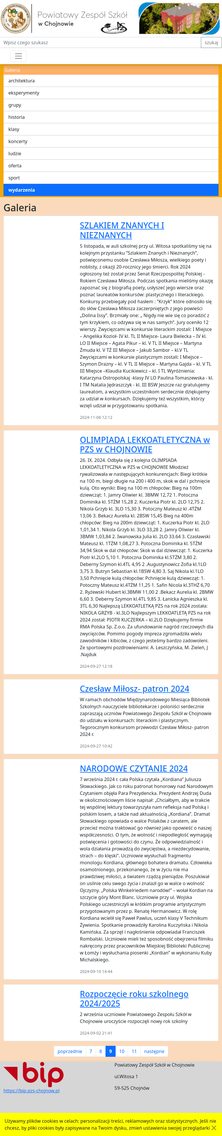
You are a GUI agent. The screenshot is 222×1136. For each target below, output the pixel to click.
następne (154, 1051)
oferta (15, 165)
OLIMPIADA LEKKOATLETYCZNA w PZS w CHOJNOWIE (145, 444)
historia (16, 117)
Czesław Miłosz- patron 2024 (134, 688)
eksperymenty (23, 93)
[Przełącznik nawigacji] (18, 56)
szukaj (211, 42)
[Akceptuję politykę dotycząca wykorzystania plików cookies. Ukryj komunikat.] (213, 1127)
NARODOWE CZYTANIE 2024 (134, 768)
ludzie (14, 153)
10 (121, 1051)
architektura (21, 80)
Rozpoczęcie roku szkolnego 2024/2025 (134, 998)
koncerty (17, 141)
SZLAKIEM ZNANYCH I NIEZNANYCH (122, 230)
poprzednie (70, 1051)
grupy (14, 105)
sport (14, 178)
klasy (13, 129)
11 (134, 1051)
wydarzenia (21, 190)
